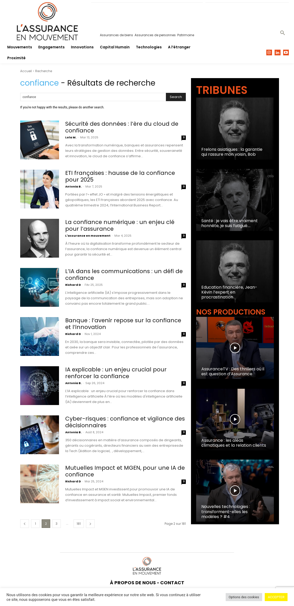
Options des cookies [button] (244, 597)
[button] (282, 33)
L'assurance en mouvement (88, 236)
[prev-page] (24, 523)
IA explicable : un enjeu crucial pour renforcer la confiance (116, 372)
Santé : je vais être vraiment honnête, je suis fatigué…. (229, 223)
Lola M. (70, 137)
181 (79, 523)
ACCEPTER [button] (276, 597)
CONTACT (172, 582)
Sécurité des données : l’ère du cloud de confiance (123, 127)
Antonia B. (73, 186)
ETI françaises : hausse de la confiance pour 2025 (121, 176)
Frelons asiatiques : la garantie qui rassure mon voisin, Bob (231, 151)
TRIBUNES (221, 90)
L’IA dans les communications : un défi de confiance (125, 274)
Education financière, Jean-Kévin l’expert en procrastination (229, 292)
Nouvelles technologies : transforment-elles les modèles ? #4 (225, 511)
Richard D (73, 285)
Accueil (26, 71)
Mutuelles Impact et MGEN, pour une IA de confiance (122, 471)
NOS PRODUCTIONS (230, 312)
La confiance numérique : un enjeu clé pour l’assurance (121, 225)
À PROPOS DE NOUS (133, 582)
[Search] (176, 97)
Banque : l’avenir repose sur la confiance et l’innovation (124, 323)
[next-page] (90, 523)
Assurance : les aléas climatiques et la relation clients (233, 442)
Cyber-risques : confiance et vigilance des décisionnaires (120, 422)
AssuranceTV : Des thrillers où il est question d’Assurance (232, 371)
